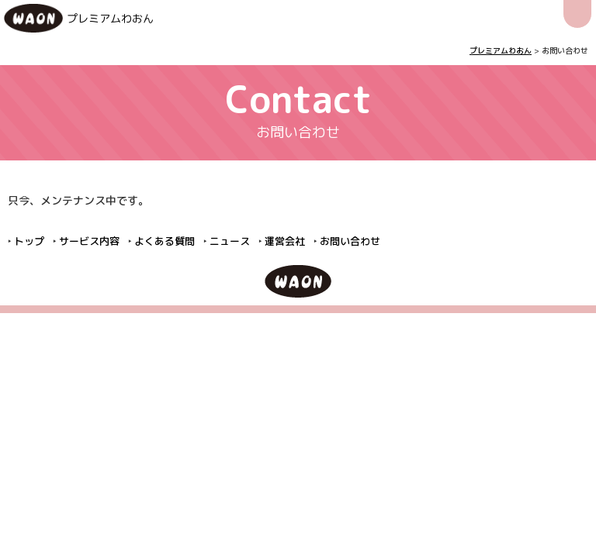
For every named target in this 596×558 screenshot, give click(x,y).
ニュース (230, 241)
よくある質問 (164, 241)
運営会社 (285, 241)
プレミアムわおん (110, 18)
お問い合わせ (350, 241)
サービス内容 (89, 241)
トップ (29, 241)
